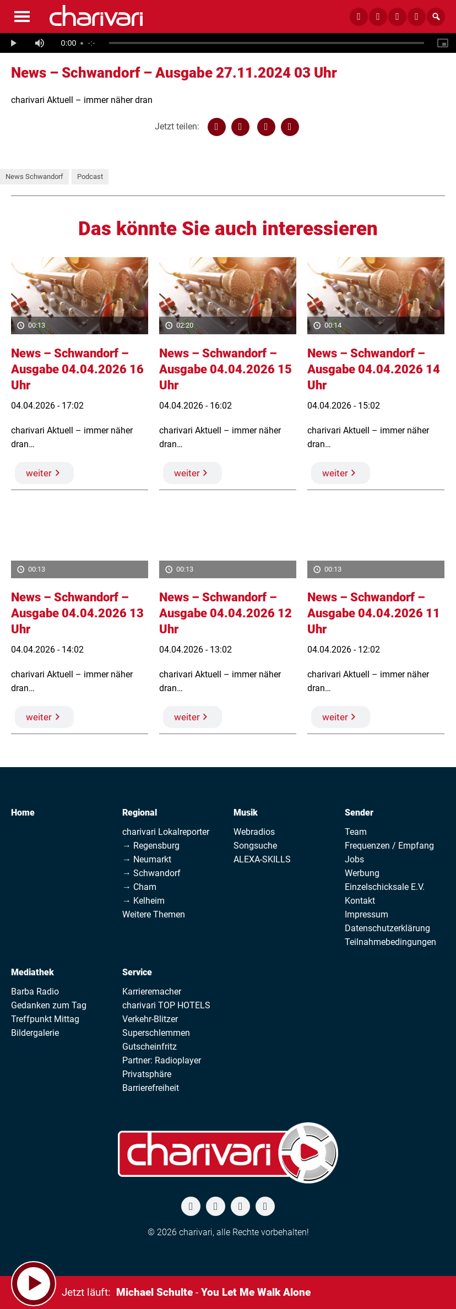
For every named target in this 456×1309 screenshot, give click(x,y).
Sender (359, 812)
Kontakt (360, 900)
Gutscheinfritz (149, 1046)
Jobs (354, 859)
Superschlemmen (156, 1033)
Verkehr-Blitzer (150, 1019)
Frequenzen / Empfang (389, 845)
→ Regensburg (151, 845)
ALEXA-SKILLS (262, 859)
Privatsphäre (146, 1074)
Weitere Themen (153, 914)
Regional (139, 812)
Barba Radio (35, 991)
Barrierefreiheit (150, 1088)
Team (356, 832)
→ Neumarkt (146, 859)
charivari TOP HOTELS (166, 1005)
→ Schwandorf (151, 873)
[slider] (266, 43)
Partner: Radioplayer (161, 1060)
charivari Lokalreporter (165, 832)
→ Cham (139, 887)
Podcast (90, 176)
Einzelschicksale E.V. (385, 887)
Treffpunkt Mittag (45, 1019)
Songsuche (255, 845)
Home (23, 812)
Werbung (362, 873)
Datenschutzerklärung (387, 928)
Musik (246, 812)
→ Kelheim (143, 900)
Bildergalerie (35, 1033)
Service (137, 972)
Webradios (254, 832)
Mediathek (32, 972)
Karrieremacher (151, 991)
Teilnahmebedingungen (390, 942)
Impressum (366, 914)
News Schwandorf (34, 176)
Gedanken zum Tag (48, 1005)
